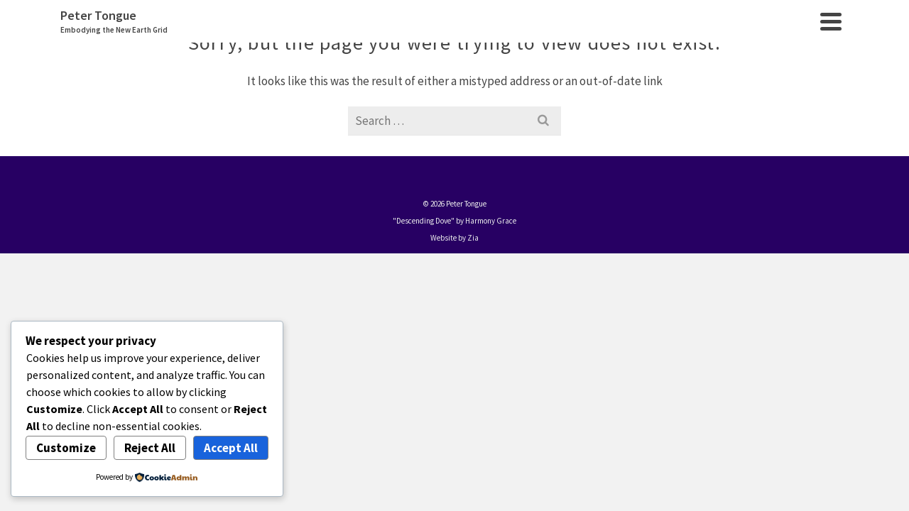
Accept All (231, 448)
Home (279, 98)
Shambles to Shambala (618, 98)
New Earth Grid (737, 98)
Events (521, 98)
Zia (473, 371)
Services (381, 98)
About (326, 98)
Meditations (453, 98)
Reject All (149, 448)
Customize (66, 448)
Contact (818, 98)
